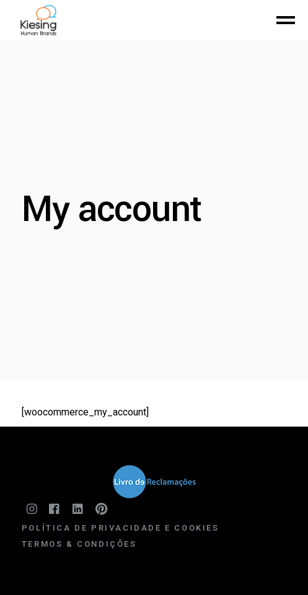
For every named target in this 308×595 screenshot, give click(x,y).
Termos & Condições (79, 544)
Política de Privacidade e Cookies (120, 527)
